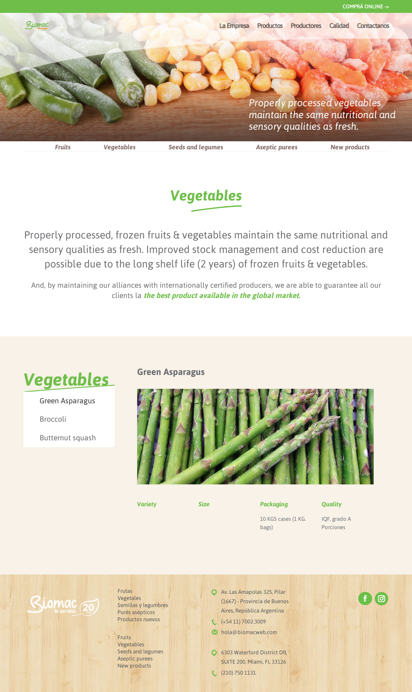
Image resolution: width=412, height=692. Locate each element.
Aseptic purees (276, 147)
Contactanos (373, 26)
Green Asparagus (67, 401)
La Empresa (234, 26)
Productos (269, 26)
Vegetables (120, 147)
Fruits (62, 147)
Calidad (339, 26)
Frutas (124, 591)
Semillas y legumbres (142, 605)
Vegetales (129, 598)
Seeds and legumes (196, 147)
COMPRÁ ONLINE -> (365, 6)
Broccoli (53, 419)
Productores (306, 26)
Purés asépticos (136, 612)
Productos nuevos (138, 619)
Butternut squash (68, 438)
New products (350, 147)
